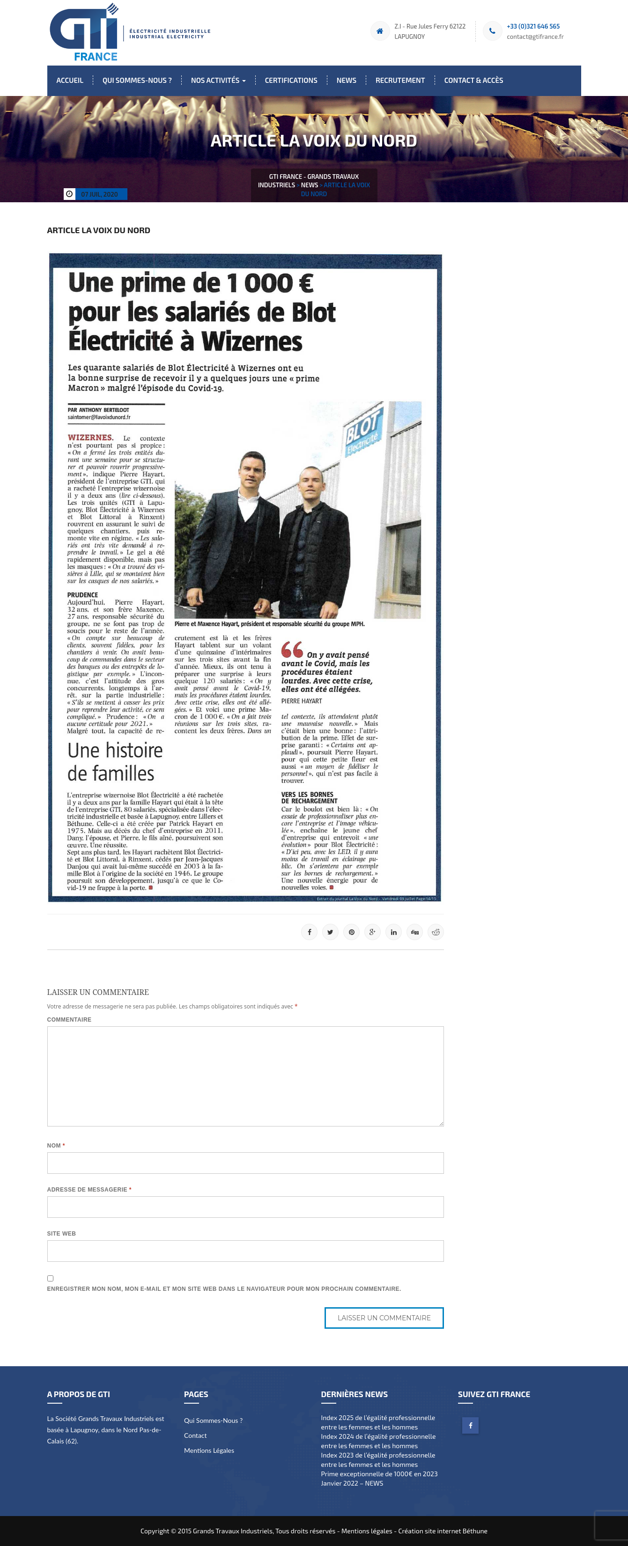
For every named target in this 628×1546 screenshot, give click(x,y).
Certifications (291, 80)
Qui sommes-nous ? (137, 80)
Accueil (70, 80)
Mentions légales (209, 1450)
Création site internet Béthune (443, 1531)
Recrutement (400, 80)
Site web (61, 1233)
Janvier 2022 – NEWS (352, 1483)
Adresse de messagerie (89, 1189)
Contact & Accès (473, 80)
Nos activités (218, 80)
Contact (195, 1435)
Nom (56, 1145)
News (346, 80)
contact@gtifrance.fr (535, 36)
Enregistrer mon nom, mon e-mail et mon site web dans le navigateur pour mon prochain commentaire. (224, 1289)
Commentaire (69, 1019)
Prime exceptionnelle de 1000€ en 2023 (379, 1474)
